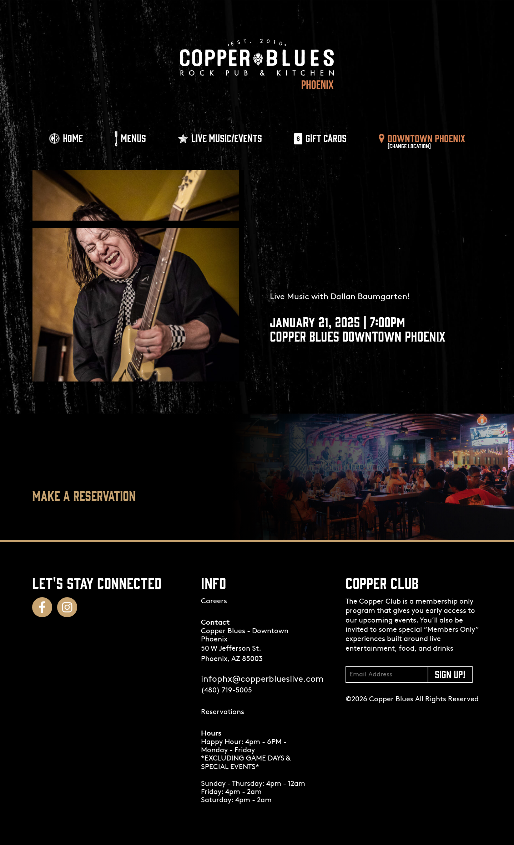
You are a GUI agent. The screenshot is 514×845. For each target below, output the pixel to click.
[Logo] (257, 64)
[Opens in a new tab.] (257, 712)
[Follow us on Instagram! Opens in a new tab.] (67, 607)
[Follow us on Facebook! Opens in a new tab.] (42, 607)
